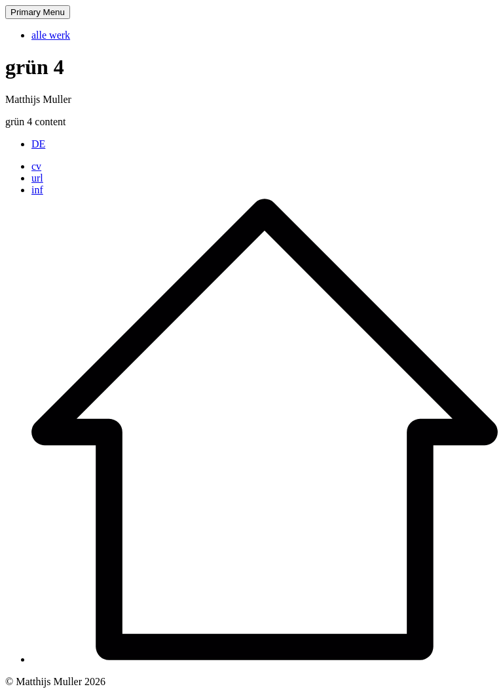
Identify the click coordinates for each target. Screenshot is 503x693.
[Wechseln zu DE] (38, 143)
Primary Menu (37, 12)
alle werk (50, 35)
